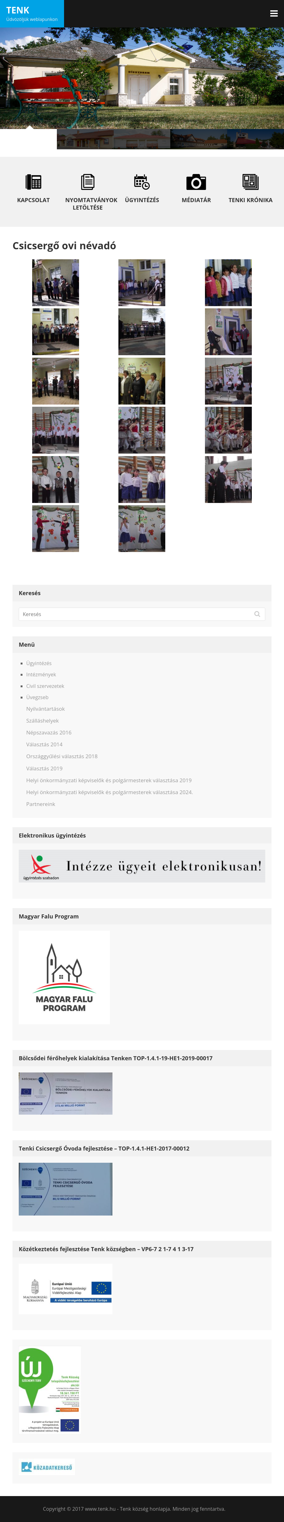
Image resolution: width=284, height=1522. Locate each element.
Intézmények (41, 674)
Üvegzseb (37, 697)
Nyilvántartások (45, 708)
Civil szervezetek (45, 686)
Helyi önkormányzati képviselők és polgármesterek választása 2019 (109, 780)
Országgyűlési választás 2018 (61, 756)
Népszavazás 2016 (49, 732)
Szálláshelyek (42, 720)
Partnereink (40, 804)
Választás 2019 (44, 768)
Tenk (17, 10)
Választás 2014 (44, 744)
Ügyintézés (39, 663)
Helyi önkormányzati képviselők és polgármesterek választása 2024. (109, 792)
